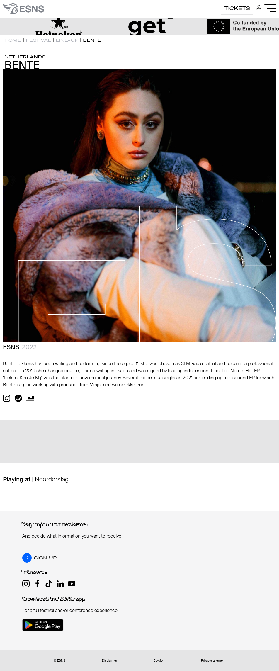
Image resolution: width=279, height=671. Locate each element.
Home (12, 40)
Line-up (67, 40)
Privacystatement (213, 660)
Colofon (159, 660)
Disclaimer (109, 660)
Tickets (237, 8)
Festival (38, 40)
